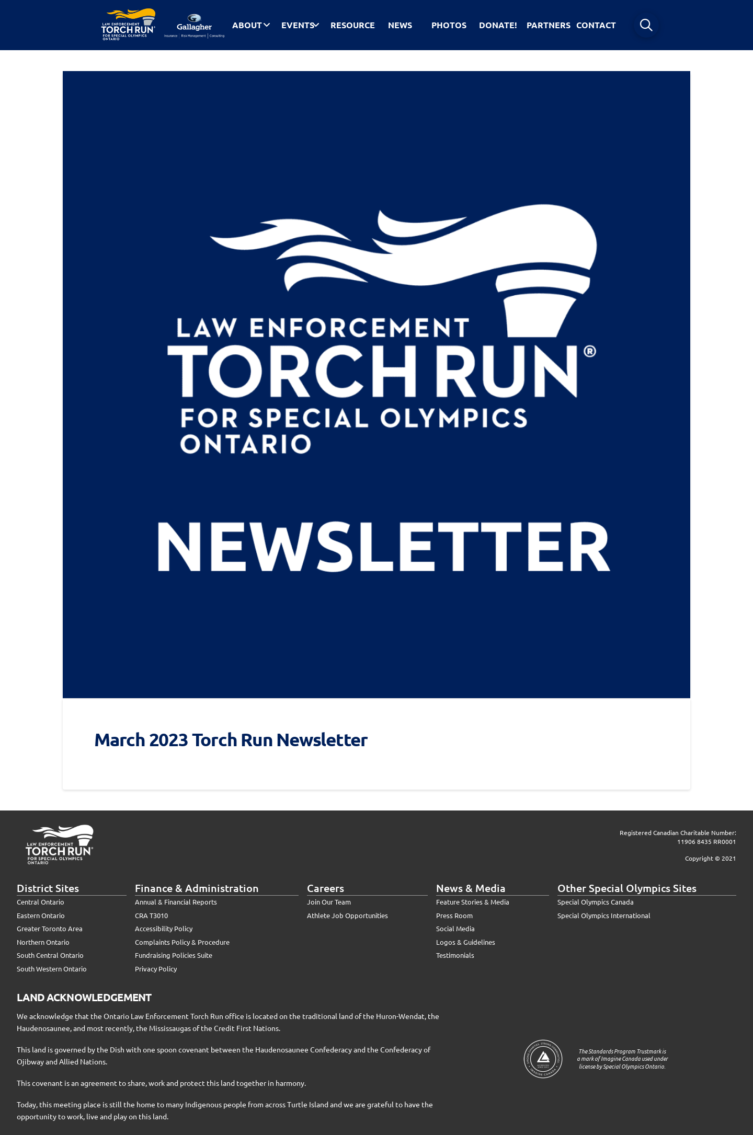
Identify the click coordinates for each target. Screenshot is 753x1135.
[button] (646, 25)
